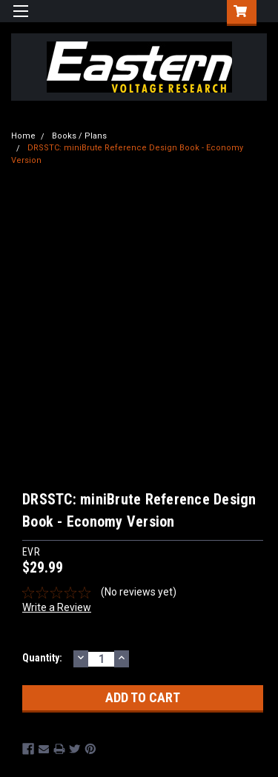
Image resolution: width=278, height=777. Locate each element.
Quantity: (42, 658)
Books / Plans (79, 136)
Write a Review (56, 607)
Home (23, 136)
